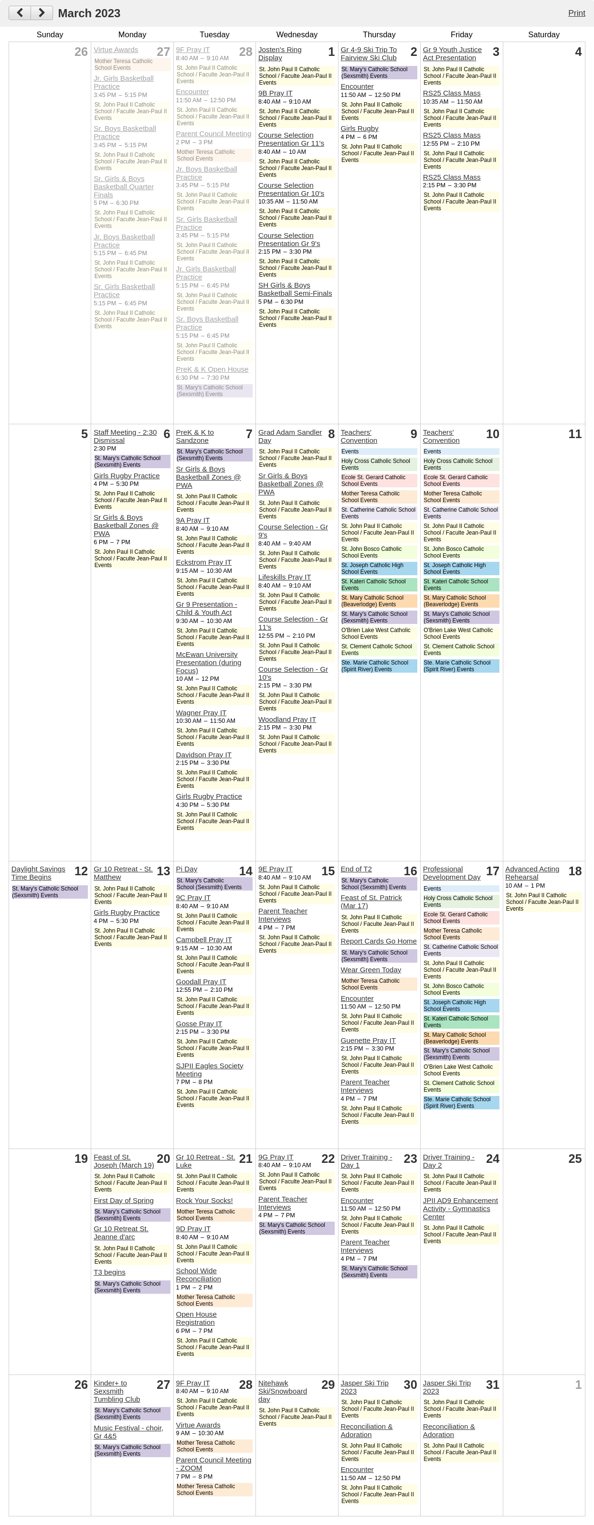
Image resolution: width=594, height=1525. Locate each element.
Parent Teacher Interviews (283, 915)
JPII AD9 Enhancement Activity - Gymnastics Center (460, 1208)
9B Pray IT (275, 93)
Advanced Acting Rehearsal (532, 873)
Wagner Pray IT (201, 713)
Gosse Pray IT (199, 1024)
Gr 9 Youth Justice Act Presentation (452, 53)
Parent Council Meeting (214, 133)
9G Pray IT (275, 1157)
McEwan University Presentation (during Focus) (209, 662)
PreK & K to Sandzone (195, 436)
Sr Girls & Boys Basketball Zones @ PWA (126, 525)
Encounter (192, 91)
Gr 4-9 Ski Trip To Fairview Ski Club (368, 53)
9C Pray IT (193, 897)
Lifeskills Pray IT (284, 577)
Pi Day (187, 869)
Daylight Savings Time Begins (38, 873)
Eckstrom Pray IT (204, 562)
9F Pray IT (193, 49)
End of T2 (356, 869)
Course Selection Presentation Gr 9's (289, 239)
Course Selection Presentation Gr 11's (291, 139)
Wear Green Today (370, 970)
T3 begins (110, 1272)
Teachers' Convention (358, 436)
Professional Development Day (452, 873)
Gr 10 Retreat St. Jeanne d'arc (121, 1232)
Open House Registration (196, 1318)
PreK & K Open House (212, 369)
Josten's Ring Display (280, 53)
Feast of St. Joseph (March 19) (124, 1161)
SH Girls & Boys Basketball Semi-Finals (295, 289)
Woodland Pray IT (287, 719)
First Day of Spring (124, 1200)
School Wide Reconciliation (199, 1275)
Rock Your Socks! (204, 1200)
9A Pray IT (193, 520)
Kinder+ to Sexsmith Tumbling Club (117, 1391)
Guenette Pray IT (368, 1040)
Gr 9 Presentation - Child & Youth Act (206, 608)
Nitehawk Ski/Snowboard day (282, 1391)
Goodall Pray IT (201, 981)
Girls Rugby (359, 128)
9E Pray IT (275, 869)
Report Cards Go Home (378, 941)
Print (576, 13)
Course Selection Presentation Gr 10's (291, 189)
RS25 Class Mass (452, 93)
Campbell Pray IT (204, 939)
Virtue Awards (116, 49)
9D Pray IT (193, 1228)
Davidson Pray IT (204, 755)
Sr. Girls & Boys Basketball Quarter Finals (124, 186)
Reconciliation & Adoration (366, 1430)
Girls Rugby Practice (126, 476)
